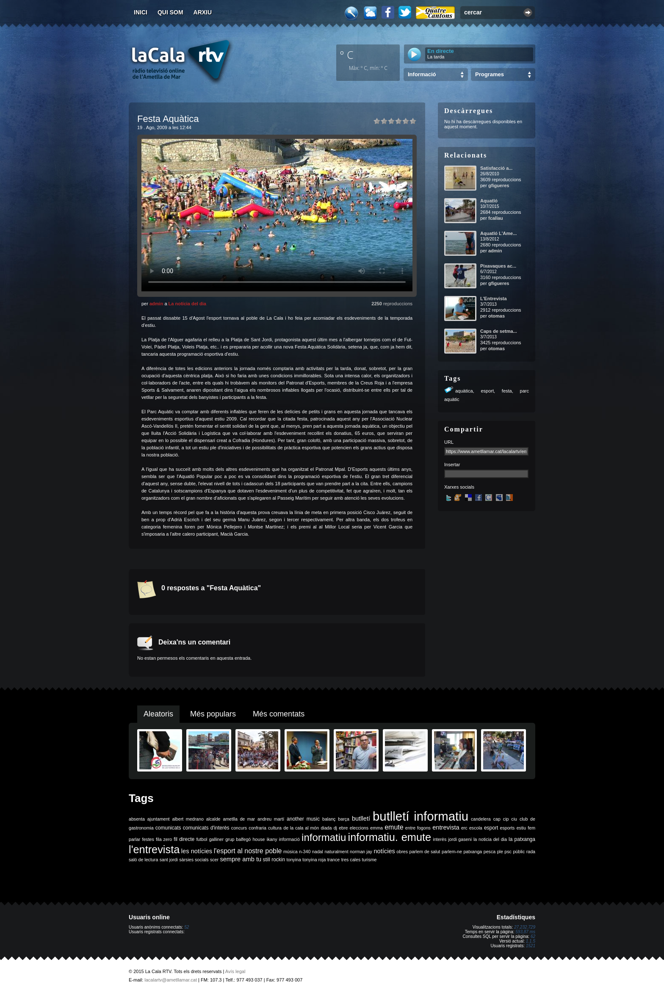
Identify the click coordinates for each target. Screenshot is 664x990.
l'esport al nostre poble (248, 850)
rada (530, 851)
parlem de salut (424, 851)
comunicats (168, 828)
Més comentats (278, 714)
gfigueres (498, 185)
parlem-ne (452, 851)
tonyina (294, 859)
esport (487, 390)
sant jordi (169, 859)
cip (506, 818)
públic (519, 851)
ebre (343, 827)
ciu (514, 818)
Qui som (170, 12)
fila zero (164, 839)
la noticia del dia (490, 839)
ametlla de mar (239, 818)
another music (303, 819)
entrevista (445, 827)
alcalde (213, 818)
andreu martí (270, 818)
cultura (275, 827)
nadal (317, 851)
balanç (328, 818)
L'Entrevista (493, 298)
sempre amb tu (240, 859)
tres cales (351, 859)
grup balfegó (238, 839)
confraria (257, 827)
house (258, 839)
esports (507, 827)
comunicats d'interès (206, 828)
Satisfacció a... (496, 168)
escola (475, 827)
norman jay (361, 851)
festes (148, 839)
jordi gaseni (459, 839)
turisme (369, 859)
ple (500, 851)
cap (497, 818)
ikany (272, 839)
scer (214, 859)
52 (186, 927)
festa (507, 390)
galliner (216, 839)
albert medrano (188, 818)
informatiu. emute (390, 837)
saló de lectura (143, 859)
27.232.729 (524, 927)
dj (335, 827)
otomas (496, 315)
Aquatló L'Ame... (498, 233)
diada (326, 827)
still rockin (274, 860)
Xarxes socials (459, 486)
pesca (489, 851)
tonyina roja (314, 859)
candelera (481, 818)
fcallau (495, 218)
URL (449, 442)
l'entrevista (154, 849)
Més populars (213, 714)
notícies (384, 851)
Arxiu (203, 12)
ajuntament (158, 818)
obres (402, 851)
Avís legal (235, 971)
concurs (239, 827)
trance (333, 859)
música (290, 851)
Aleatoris (158, 714)
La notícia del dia (187, 303)
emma (376, 827)
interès (439, 839)
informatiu (324, 837)
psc (508, 851)
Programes (489, 74)
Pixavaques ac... (498, 265)
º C (347, 54)
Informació (422, 74)
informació (289, 839)
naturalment (336, 851)
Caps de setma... (498, 331)
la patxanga (522, 839)
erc (464, 827)
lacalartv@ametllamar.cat (170, 979)
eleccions (359, 827)
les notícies (196, 851)
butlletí (361, 818)
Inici (140, 12)
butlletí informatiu (420, 816)
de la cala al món (301, 827)
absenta (137, 818)
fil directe (184, 839)
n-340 (304, 851)
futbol (201, 839)
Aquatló (489, 200)
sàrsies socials (193, 859)
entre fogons (418, 827)
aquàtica (464, 390)
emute (394, 827)
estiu (521, 827)
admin (156, 303)
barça (343, 818)
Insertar (452, 464)
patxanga (472, 851)
